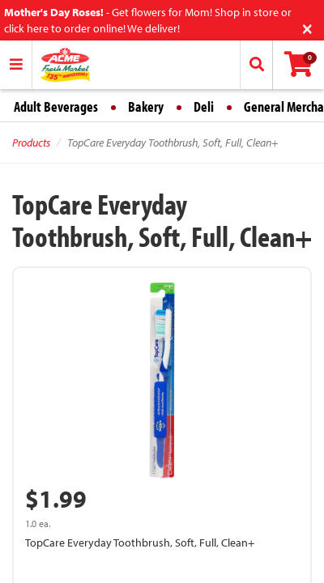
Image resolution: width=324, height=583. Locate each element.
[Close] (307, 27)
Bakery (146, 106)
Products (31, 142)
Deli (204, 106)
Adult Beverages (56, 106)
